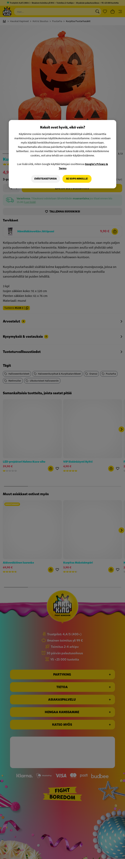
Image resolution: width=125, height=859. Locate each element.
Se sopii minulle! (77, 178)
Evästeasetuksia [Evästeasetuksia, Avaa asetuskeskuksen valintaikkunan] (45, 178)
